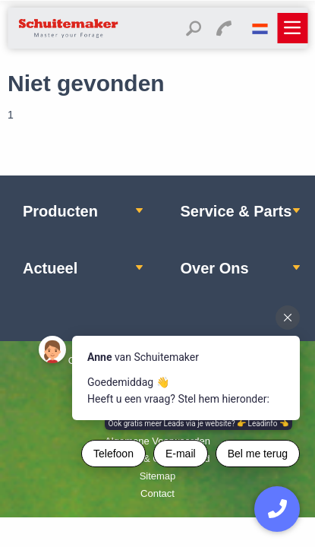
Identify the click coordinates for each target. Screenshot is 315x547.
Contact (157, 493)
